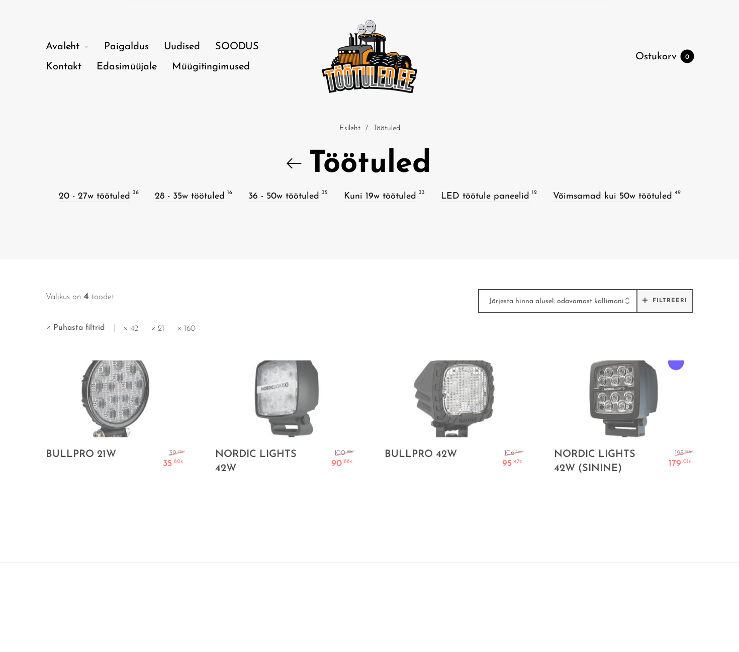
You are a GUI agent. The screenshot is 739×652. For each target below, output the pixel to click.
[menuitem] (75, 47)
